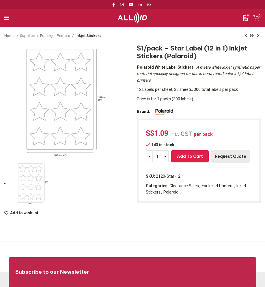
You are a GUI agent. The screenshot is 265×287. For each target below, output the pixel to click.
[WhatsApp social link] (149, 4)
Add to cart (190, 156)
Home (9, 35)
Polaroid (170, 192)
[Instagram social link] (121, 4)
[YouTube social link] (131, 4)
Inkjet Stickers (88, 35)
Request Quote (230, 156)
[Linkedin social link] (140, 4)
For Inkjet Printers (55, 35)
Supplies (28, 35)
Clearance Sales (184, 185)
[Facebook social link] (114, 4)
